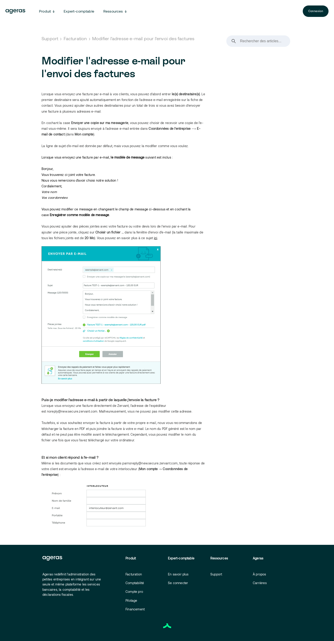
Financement (135, 609)
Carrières (260, 583)
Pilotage (131, 600)
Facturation (75, 38)
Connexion (315, 11)
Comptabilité (134, 583)
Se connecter (178, 583)
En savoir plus (178, 574)
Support (50, 38)
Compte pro (134, 591)
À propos (259, 574)
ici (155, 238)
